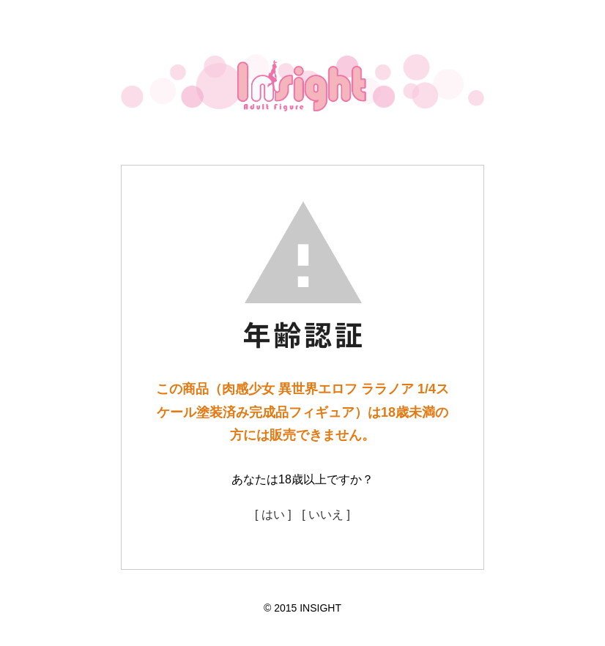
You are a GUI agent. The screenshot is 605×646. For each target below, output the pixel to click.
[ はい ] (273, 514)
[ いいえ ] (326, 514)
